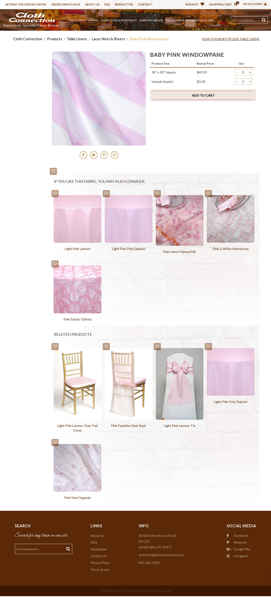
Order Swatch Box (65, 4)
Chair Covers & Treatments (119, 20)
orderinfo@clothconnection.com (162, 556)
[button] (53, 171)
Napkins (93, 20)
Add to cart (203, 95)
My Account (255, 4)
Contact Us (99, 557)
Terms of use (100, 570)
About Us (92, 4)
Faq (107, 4)
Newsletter (124, 4)
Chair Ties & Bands (151, 20)
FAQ (94, 543)
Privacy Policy (101, 563)
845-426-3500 (149, 563)
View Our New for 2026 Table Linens (228, 39)
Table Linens (77, 20)
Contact (145, 4)
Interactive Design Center (26, 4)
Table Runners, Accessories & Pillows (189, 20)
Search (264, 20)
